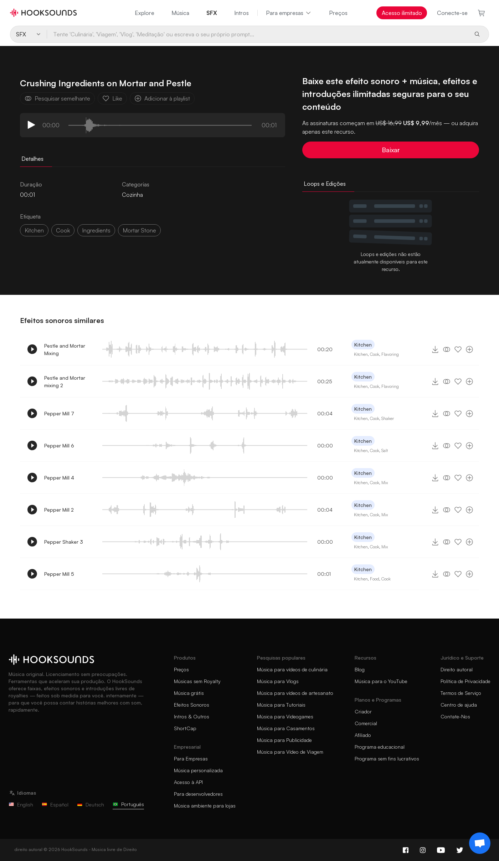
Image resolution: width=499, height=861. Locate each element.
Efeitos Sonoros (191, 705)
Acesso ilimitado (402, 12)
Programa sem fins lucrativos (387, 758)
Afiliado (363, 735)
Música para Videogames (285, 716)
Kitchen (34, 230)
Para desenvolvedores (198, 794)
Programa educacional (380, 747)
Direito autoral (457, 669)
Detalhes (32, 158)
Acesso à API (188, 782)
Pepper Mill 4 (59, 478)
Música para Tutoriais (281, 705)
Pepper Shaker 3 (63, 542)
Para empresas (289, 12)
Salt (384, 450)
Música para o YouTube (381, 681)
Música (180, 12)
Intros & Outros (191, 716)
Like (112, 98)
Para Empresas (191, 758)
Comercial (366, 723)
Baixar (391, 150)
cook (63, 230)
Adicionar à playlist (162, 98)
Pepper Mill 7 (59, 413)
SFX (211, 12)
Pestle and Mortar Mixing (64, 349)
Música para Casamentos (286, 728)
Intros (241, 12)
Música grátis (189, 693)
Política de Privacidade (465, 681)
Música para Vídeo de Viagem (290, 752)
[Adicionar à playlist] (469, 349)
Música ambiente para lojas (205, 806)
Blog (360, 669)
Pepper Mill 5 (59, 574)
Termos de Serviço (461, 693)
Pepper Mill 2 (59, 510)
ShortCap (185, 728)
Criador (363, 711)
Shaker (387, 418)
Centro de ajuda (459, 705)
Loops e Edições (325, 183)
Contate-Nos (455, 716)
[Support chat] (479, 843)
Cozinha (132, 194)
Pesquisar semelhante (57, 98)
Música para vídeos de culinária (292, 669)
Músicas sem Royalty (197, 681)
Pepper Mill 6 (59, 445)
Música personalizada (198, 770)
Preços (338, 12)
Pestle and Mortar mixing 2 (64, 381)
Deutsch (90, 804)
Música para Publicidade (284, 740)
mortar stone (139, 230)
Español (55, 804)
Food (374, 578)
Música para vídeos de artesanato (295, 693)
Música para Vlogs (278, 681)
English (21, 804)
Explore (144, 12)
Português (128, 804)
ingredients (96, 230)
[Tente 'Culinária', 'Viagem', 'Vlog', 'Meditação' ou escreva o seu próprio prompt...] (257, 34)
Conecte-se (452, 12)
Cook (374, 354)
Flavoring (390, 354)
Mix (384, 482)
